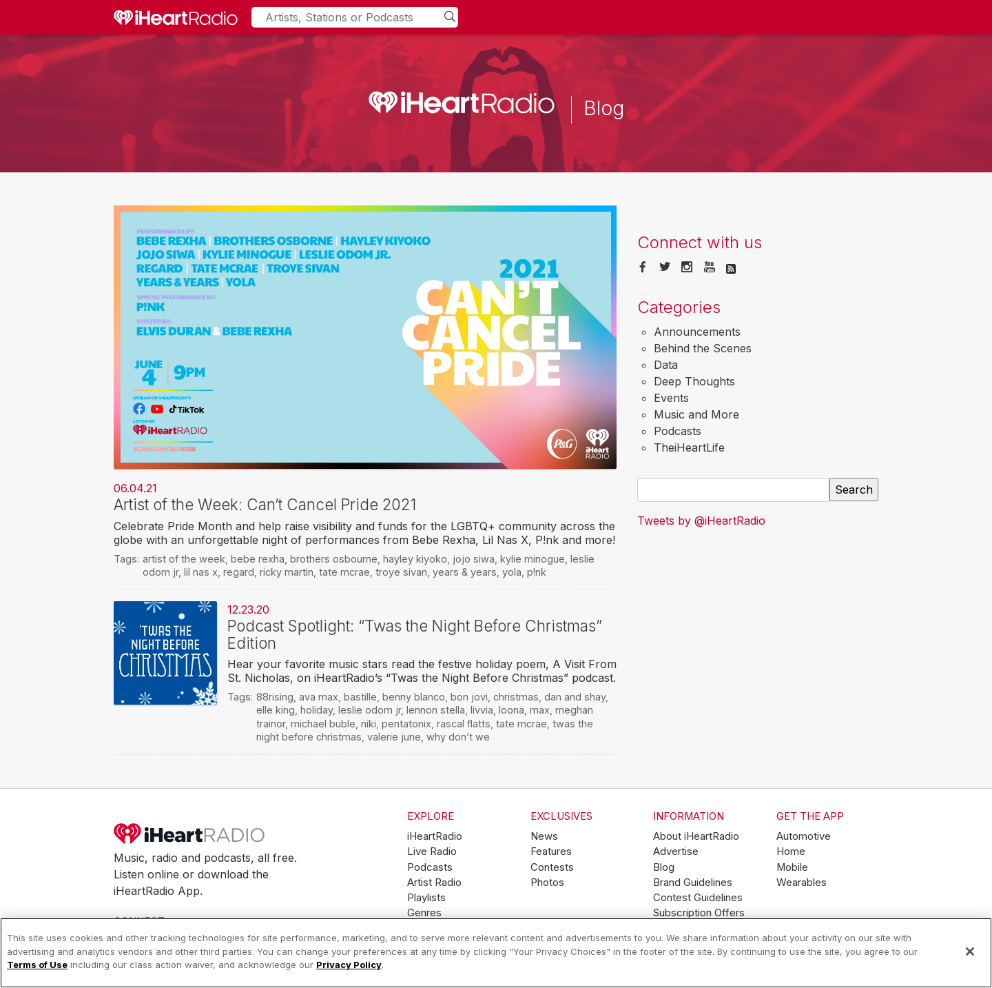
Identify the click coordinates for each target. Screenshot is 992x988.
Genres (424, 913)
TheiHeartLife (689, 447)
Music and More (696, 414)
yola (511, 572)
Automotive (803, 836)
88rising (274, 697)
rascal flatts (463, 723)
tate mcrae (344, 572)
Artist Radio (434, 882)
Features (551, 851)
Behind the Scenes (703, 348)
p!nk (536, 572)
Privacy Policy (349, 964)
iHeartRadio (189, 833)
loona (511, 710)
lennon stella (435, 710)
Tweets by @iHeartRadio (701, 520)
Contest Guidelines (698, 897)
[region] (496, 953)
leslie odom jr (369, 710)
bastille (360, 697)
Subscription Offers (699, 913)
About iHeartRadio (696, 836)
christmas (516, 697)
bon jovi (469, 697)
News (544, 836)
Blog (663, 867)
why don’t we (458, 737)
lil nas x (201, 572)
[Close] (970, 951)
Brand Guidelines (692, 882)
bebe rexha (258, 559)
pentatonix (406, 723)
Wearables (801, 882)
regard (238, 572)
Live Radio (432, 851)
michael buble (323, 723)
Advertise (676, 851)
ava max (318, 697)
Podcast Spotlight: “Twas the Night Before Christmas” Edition (414, 634)
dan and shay (575, 697)
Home (790, 851)
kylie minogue (532, 559)
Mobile (792, 867)
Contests (552, 867)
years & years (465, 572)
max (540, 710)
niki (368, 723)
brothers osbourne (334, 559)
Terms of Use (37, 964)
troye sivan (401, 572)
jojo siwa (474, 559)
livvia (482, 710)
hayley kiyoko (415, 559)
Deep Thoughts (694, 381)
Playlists (426, 897)
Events (671, 398)
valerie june (394, 737)
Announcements (697, 332)
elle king (275, 710)
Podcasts (677, 431)
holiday (316, 710)
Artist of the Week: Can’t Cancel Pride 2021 (265, 504)
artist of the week (184, 559)
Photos (547, 882)
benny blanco (413, 697)
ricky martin (286, 572)
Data (666, 365)
